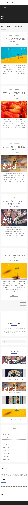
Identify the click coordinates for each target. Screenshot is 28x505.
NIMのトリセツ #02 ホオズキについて (14, 419)
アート (10, 44)
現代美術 (17, 44)
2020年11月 (5, 456)
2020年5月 (5, 459)
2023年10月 (5, 441)
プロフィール (3, 7)
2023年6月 (5, 444)
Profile (2, 16)
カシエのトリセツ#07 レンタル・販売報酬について (14, 366)
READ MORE (14, 133)
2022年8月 (5, 447)
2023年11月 (5, 437)
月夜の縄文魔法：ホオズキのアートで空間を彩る (14, 379)
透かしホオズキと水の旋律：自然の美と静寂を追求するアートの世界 (14, 405)
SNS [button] (2, 18)
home (2, 9)
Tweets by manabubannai (4, 498)
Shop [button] (2, 14)
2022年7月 (5, 450)
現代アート (13, 44)
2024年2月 (5, 434)
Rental (2, 11)
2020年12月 (5, 453)
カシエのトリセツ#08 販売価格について (14, 392)
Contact (2, 20)
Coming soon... (4, 490)
